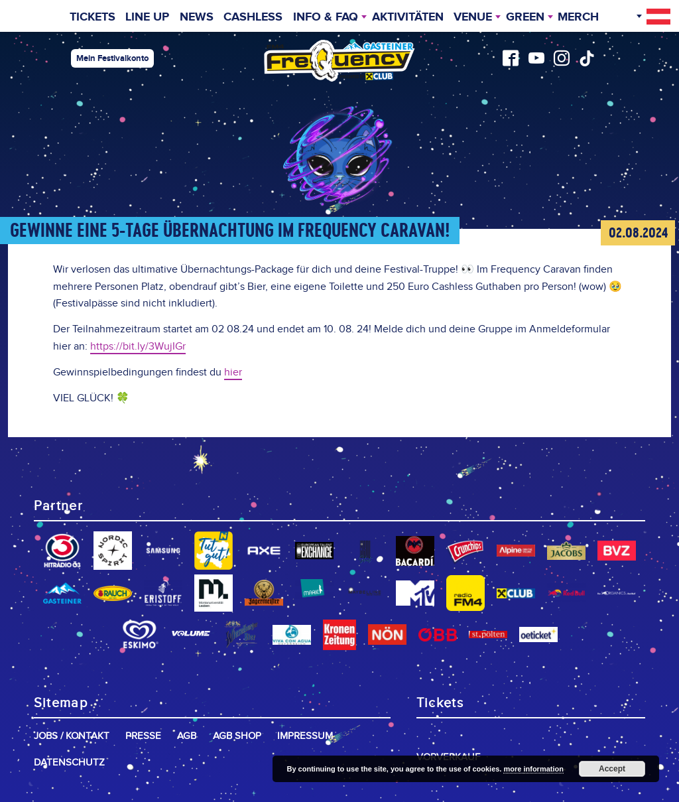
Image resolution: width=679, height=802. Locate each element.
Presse (143, 736)
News (197, 17)
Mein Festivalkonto (112, 58)
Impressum (305, 736)
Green (525, 17)
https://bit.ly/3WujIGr (138, 346)
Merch (578, 17)
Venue (473, 17)
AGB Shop (237, 736)
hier (233, 372)
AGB (186, 736)
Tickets (92, 17)
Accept (612, 768)
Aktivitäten (408, 17)
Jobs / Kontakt (71, 736)
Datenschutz (69, 762)
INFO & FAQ (325, 17)
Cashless (252, 17)
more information (533, 769)
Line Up (147, 17)
